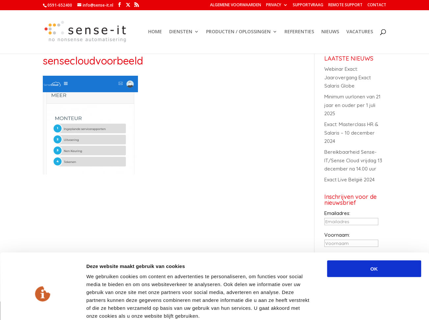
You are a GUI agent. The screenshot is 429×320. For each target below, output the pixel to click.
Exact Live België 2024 (349, 179)
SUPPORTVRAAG (308, 5)
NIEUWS (330, 32)
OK (374, 233)
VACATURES (359, 32)
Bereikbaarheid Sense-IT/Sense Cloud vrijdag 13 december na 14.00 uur (353, 160)
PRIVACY (273, 5)
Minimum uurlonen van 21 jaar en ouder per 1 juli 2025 (352, 105)
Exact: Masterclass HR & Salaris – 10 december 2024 (351, 132)
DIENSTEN (180, 32)
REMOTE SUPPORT (345, 5)
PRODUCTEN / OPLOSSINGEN (238, 32)
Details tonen (355, 307)
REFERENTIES (299, 32)
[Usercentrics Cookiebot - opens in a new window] (42, 307)
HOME (155, 32)
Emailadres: (337, 213)
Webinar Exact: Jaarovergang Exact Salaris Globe (347, 77)
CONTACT (376, 5)
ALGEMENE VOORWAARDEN (235, 5)
